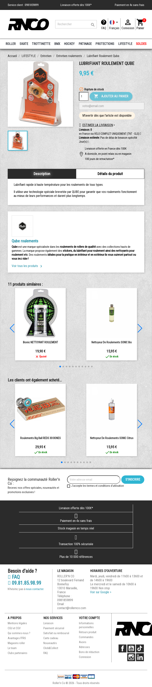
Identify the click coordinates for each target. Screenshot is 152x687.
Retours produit (87, 632)
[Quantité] (83, 96)
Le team (12, 648)
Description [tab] (42, 174)
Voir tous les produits (28, 266)
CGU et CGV (14, 628)
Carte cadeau (50, 638)
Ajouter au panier (111, 96)
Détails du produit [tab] (110, 174)
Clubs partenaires (17, 653)
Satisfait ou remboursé (56, 633)
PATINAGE (85, 44)
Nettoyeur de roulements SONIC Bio (111, 342)
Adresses (84, 647)
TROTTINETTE (41, 44)
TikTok (140, 648)
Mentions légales (17, 623)
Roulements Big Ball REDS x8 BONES (40, 438)
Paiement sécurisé (53, 628)
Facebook (122, 648)
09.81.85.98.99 (24, 583)
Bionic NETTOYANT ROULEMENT (40, 342)
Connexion (85, 657)
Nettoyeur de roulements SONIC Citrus (111, 438)
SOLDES (141, 44)
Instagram (131, 657)
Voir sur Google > (100, 592)
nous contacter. (35, 589)
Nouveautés (50, 643)
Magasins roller (16, 643)
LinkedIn (140, 657)
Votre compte (89, 618)
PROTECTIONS (104, 44)
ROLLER (11, 44)
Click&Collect (50, 648)
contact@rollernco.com (71, 608)
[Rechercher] (76, 24)
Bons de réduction (89, 652)
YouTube (131, 648)
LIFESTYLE (125, 44)
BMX (57, 44)
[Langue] (114, 24)
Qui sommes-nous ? (19, 633)
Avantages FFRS (17, 638)
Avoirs (82, 642)
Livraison (48, 623)
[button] (88, 142)
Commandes (86, 637)
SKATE (24, 44)
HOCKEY (69, 44)
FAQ (103, 28)
